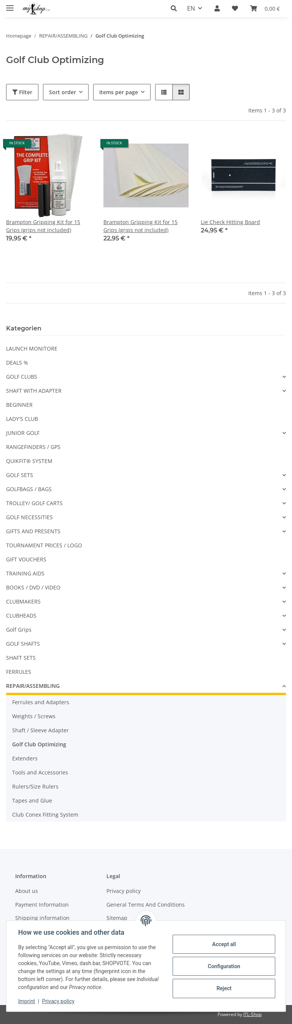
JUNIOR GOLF (23, 432)
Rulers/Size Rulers (35, 786)
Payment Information (42, 904)
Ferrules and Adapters (40, 702)
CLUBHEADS (21, 615)
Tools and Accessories (40, 772)
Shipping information (42, 917)
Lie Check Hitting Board (230, 222)
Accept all (223, 944)
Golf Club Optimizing (39, 744)
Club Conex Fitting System (45, 814)
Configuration (223, 966)
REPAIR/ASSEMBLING (33, 685)
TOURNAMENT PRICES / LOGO (44, 545)
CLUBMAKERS (23, 601)
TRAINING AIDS (25, 573)
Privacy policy (59, 1001)
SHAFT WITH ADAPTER (34, 390)
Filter (22, 92)
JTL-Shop (252, 1014)
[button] (176, 8)
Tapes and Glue (32, 800)
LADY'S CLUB (22, 418)
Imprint (27, 1001)
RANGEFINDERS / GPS (33, 446)
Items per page (118, 92)
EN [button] (191, 8)
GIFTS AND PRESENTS (33, 531)
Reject (223, 988)
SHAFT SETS (21, 657)
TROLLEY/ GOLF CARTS (34, 503)
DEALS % (17, 362)
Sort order (62, 92)
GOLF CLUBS (21, 376)
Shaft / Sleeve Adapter (40, 730)
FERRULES (18, 671)
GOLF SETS (19, 475)
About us (26, 890)
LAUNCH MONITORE (31, 348)
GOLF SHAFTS (23, 643)
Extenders (25, 758)
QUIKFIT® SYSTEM (29, 461)
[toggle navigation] (10, 4)
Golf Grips (19, 629)
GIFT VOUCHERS (26, 559)
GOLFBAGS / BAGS (29, 489)
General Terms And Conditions (145, 904)
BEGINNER (19, 404)
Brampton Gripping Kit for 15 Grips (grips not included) (43, 226)
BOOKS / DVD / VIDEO (33, 587)
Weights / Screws (34, 716)
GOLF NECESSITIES (29, 517)
